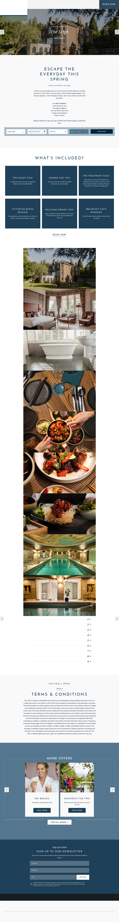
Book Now (59, 235)
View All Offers (58, 822)
